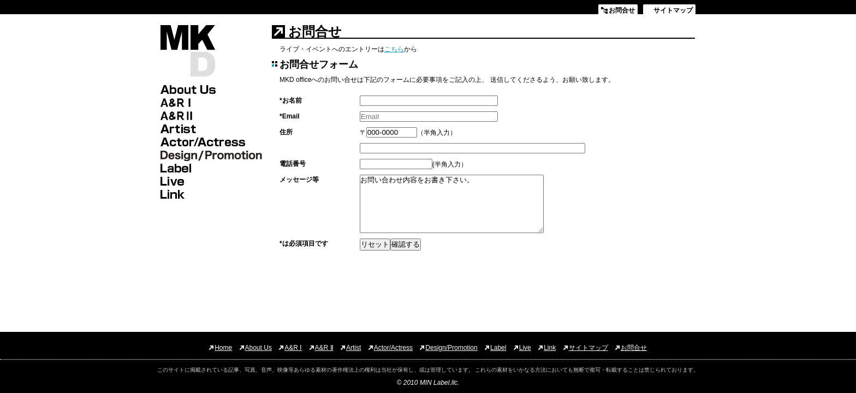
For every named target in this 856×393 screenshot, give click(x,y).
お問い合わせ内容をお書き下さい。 (452, 204)
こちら (394, 49)
